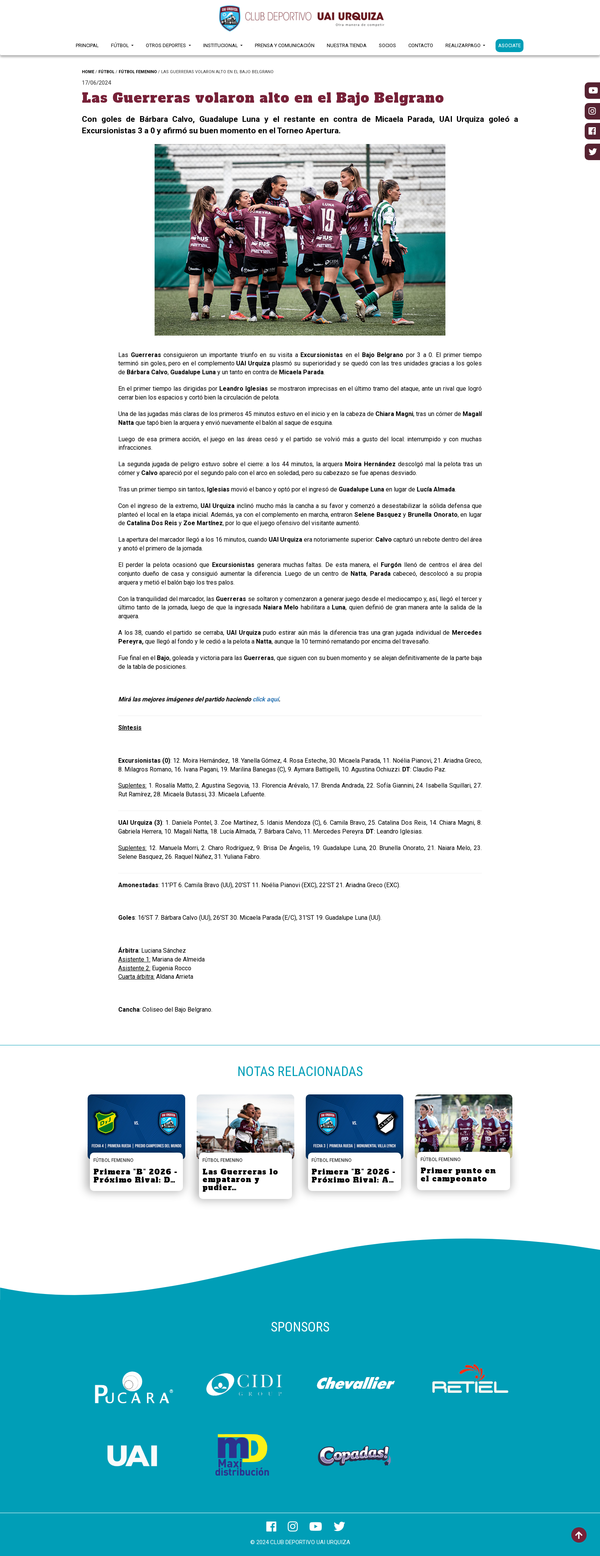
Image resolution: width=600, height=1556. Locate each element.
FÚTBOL (106, 71)
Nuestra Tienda (347, 45)
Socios (387, 45)
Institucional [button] (221, 45)
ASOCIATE (509, 45)
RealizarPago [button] (463, 45)
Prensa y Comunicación (285, 45)
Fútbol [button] (120, 45)
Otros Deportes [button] (166, 45)
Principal (87, 45)
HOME (88, 71)
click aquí (266, 699)
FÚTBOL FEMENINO (138, 71)
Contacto (420, 45)
